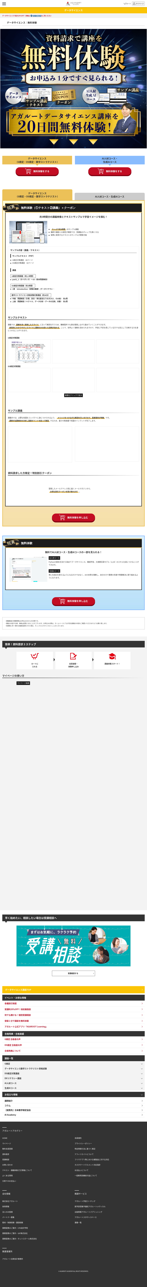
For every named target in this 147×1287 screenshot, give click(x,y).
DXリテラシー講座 (13, 1078)
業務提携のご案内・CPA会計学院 (15, 1228)
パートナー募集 (8, 1217)
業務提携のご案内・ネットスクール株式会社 (19, 1238)
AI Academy (10, 1114)
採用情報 (5, 1206)
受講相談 (5, 1159)
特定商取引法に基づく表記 (85, 1149)
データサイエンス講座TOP (18, 989)
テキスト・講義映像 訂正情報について (17, 1170)
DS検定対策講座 (12, 1073)
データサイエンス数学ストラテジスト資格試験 (26, 1068)
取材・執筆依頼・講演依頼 (12, 1222)
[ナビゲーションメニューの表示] (4, 3)
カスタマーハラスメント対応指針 (87, 1165)
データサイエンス (73, 10)
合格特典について (13, 1050)
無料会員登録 (7, 1149)
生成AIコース (11, 1088)
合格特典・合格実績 (14, 1033)
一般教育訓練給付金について (86, 1175)
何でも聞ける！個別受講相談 (18, 1014)
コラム (8, 1105)
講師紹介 (9, 1100)
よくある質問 (7, 1175)
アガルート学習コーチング (85, 1201)
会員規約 (78, 1138)
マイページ (6, 1143)
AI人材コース (11, 1083)
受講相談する (73, 973)
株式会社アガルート (10, 1201)
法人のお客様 (7, 1212)
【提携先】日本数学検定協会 (18, 1110)
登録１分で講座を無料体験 (17, 1020)
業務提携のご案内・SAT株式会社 (15, 1233)
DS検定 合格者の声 (13, 1045)
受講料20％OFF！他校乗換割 (18, 1009)
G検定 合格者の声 (13, 1039)
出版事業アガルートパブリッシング (88, 1212)
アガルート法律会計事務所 (12, 1259)
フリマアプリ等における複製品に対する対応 (92, 1159)
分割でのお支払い (9, 1181)
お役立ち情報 (11, 1094)
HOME (4, 1138)
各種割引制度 (37, 16)
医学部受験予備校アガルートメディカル (90, 1206)
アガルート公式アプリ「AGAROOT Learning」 (26, 1026)
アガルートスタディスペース (86, 1217)
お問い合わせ (7, 1165)
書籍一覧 (78, 1222)
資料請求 (5, 1154)
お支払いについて (81, 1170)
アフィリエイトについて (84, 1154)
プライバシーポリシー (83, 1143)
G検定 (7, 1063)
